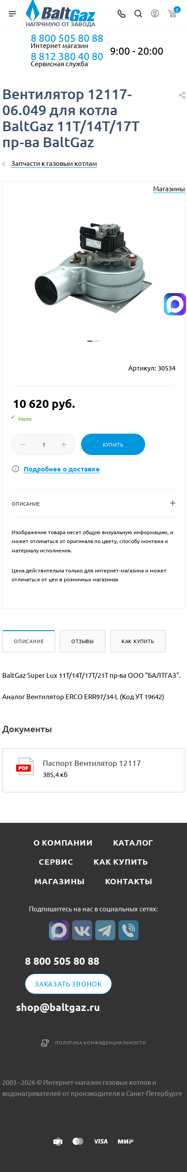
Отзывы (82, 640)
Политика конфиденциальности (100, 1042)
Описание (29, 640)
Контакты (129, 881)
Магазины (169, 188)
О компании (63, 842)
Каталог (133, 842)
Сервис (56, 861)
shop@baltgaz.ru (58, 1007)
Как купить (138, 640)
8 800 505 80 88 (67, 37)
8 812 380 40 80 (67, 56)
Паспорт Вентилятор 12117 (92, 762)
